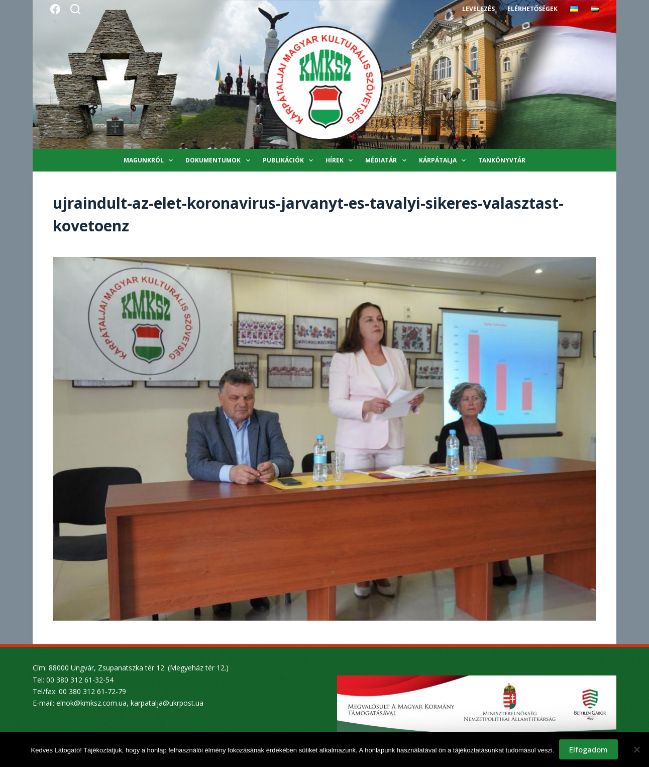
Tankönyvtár (501, 160)
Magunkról (150, 160)
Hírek (341, 160)
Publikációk (290, 160)
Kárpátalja (444, 160)
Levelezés (478, 9)
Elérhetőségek (532, 9)
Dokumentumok (219, 160)
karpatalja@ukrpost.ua (167, 703)
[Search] (75, 9)
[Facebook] (55, 9)
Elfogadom (588, 749)
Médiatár (387, 160)
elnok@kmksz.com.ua (91, 703)
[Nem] (636, 749)
